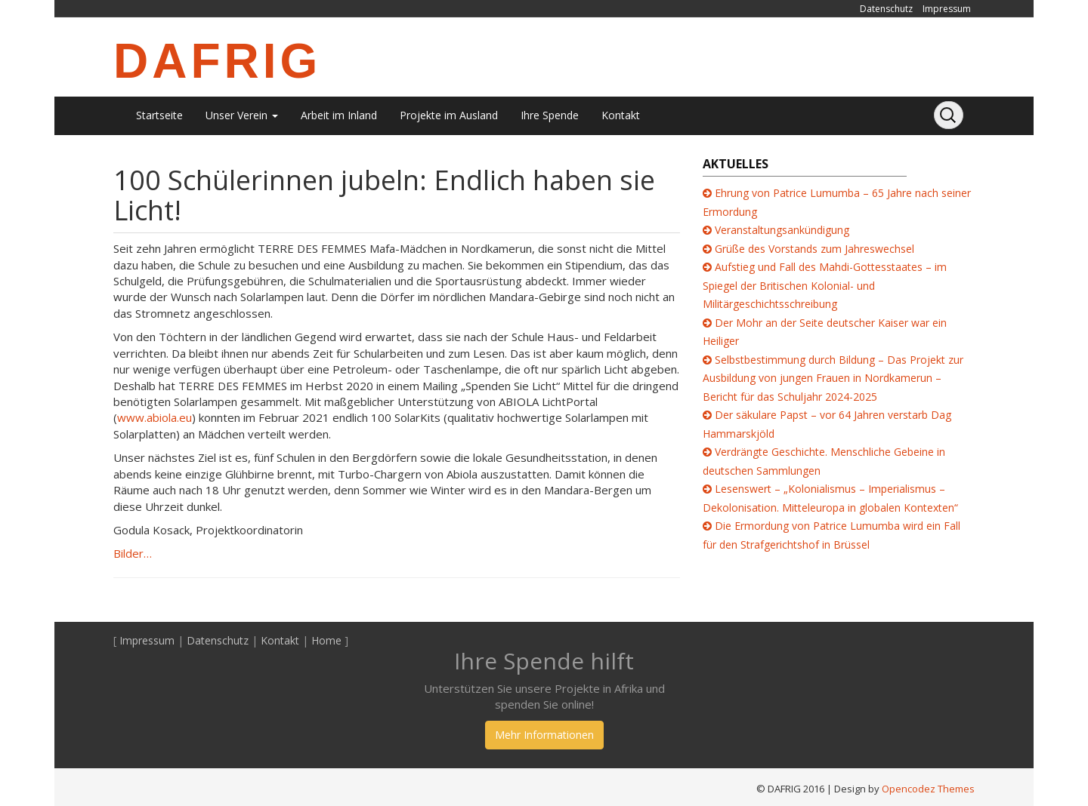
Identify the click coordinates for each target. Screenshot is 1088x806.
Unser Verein (242, 115)
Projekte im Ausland (449, 115)
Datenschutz (886, 8)
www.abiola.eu (154, 417)
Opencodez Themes (928, 788)
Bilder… (132, 553)
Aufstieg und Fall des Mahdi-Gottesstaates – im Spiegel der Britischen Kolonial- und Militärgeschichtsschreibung (825, 285)
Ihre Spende (550, 115)
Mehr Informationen (544, 735)
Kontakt (620, 115)
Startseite (159, 115)
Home (326, 640)
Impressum (947, 8)
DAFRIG (217, 61)
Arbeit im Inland (339, 115)
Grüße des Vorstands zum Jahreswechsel (814, 248)
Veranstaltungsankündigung (782, 230)
